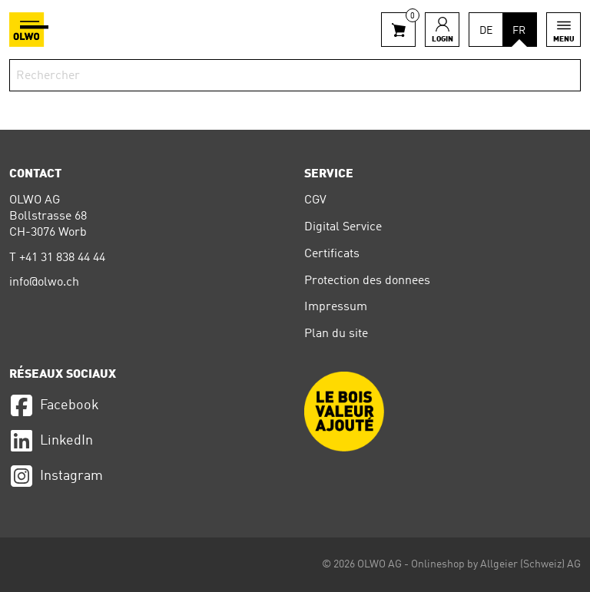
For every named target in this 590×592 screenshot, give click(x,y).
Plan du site (336, 334)
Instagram (56, 476)
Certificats (332, 254)
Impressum (335, 307)
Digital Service (343, 227)
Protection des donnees (367, 281)
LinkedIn (51, 440)
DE (485, 30)
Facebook (54, 405)
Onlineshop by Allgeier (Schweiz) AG (496, 564)
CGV (315, 200)
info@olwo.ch (44, 282)
